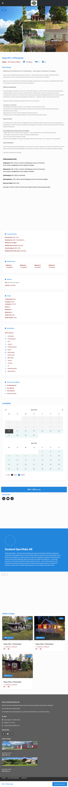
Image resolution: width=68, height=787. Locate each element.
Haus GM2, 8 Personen (8, 767)
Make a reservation (60, 784)
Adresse (8, 279)
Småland (17, 62)
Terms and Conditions (12, 382)
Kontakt (4, 778)
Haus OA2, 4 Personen (44, 644)
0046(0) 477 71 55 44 (9, 722)
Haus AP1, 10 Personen (8, 751)
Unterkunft (14, 647)
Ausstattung (9, 328)
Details (8, 296)
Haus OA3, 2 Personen (12, 682)
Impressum (24, 778)
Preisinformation (11, 234)
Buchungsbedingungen (13, 778)
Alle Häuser (11, 62)
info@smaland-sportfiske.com (11, 725)
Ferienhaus (29, 62)
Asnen (9, 753)
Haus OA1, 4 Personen (12, 644)
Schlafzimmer (10, 261)
